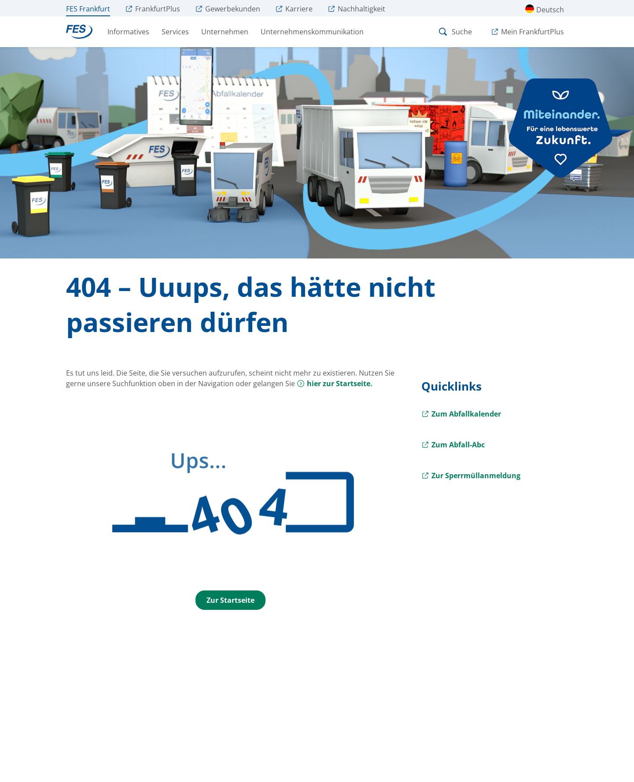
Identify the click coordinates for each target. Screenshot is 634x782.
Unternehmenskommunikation (312, 32)
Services (175, 32)
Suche (455, 31)
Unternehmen (224, 32)
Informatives (128, 32)
